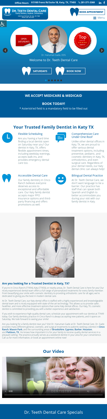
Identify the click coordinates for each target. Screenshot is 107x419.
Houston (87, 329)
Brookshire (58, 329)
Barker (78, 329)
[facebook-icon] (104, 2)
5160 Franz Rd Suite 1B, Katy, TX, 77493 (53, 2)
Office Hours (21, 2)
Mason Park (16, 329)
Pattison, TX (12, 332)
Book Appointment (91, 11)
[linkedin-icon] (100, 2)
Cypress (69, 329)
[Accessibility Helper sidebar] (3, 23)
